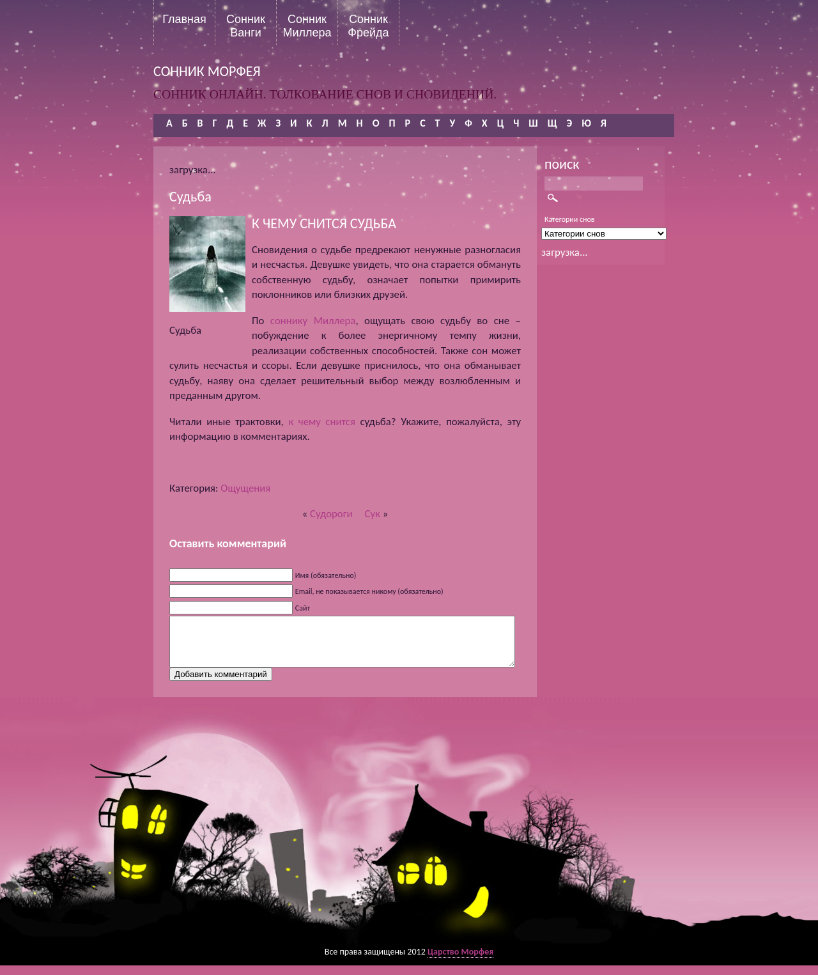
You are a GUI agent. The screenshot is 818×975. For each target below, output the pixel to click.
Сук (372, 513)
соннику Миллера (313, 320)
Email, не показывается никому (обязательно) (369, 591)
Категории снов (569, 219)
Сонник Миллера (306, 25)
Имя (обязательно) (326, 575)
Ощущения (245, 488)
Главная (184, 19)
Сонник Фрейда (368, 25)
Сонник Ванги (245, 25)
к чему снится (321, 421)
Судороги (331, 513)
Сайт (302, 608)
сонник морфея (207, 71)
